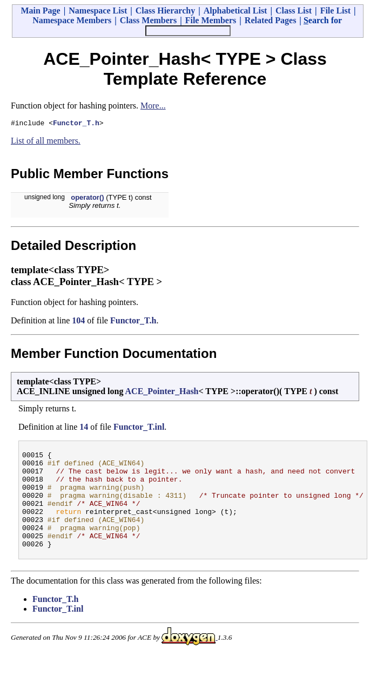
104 (78, 322)
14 (83, 428)
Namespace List (98, 10)
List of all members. (45, 142)
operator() (87, 199)
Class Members (148, 20)
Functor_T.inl (138, 428)
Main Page (40, 10)
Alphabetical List (235, 10)
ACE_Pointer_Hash (162, 392)
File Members (211, 20)
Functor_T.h (76, 124)
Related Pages (271, 20)
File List (335, 10)
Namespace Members (71, 20)
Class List (293, 10)
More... (153, 105)
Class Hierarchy (165, 10)
